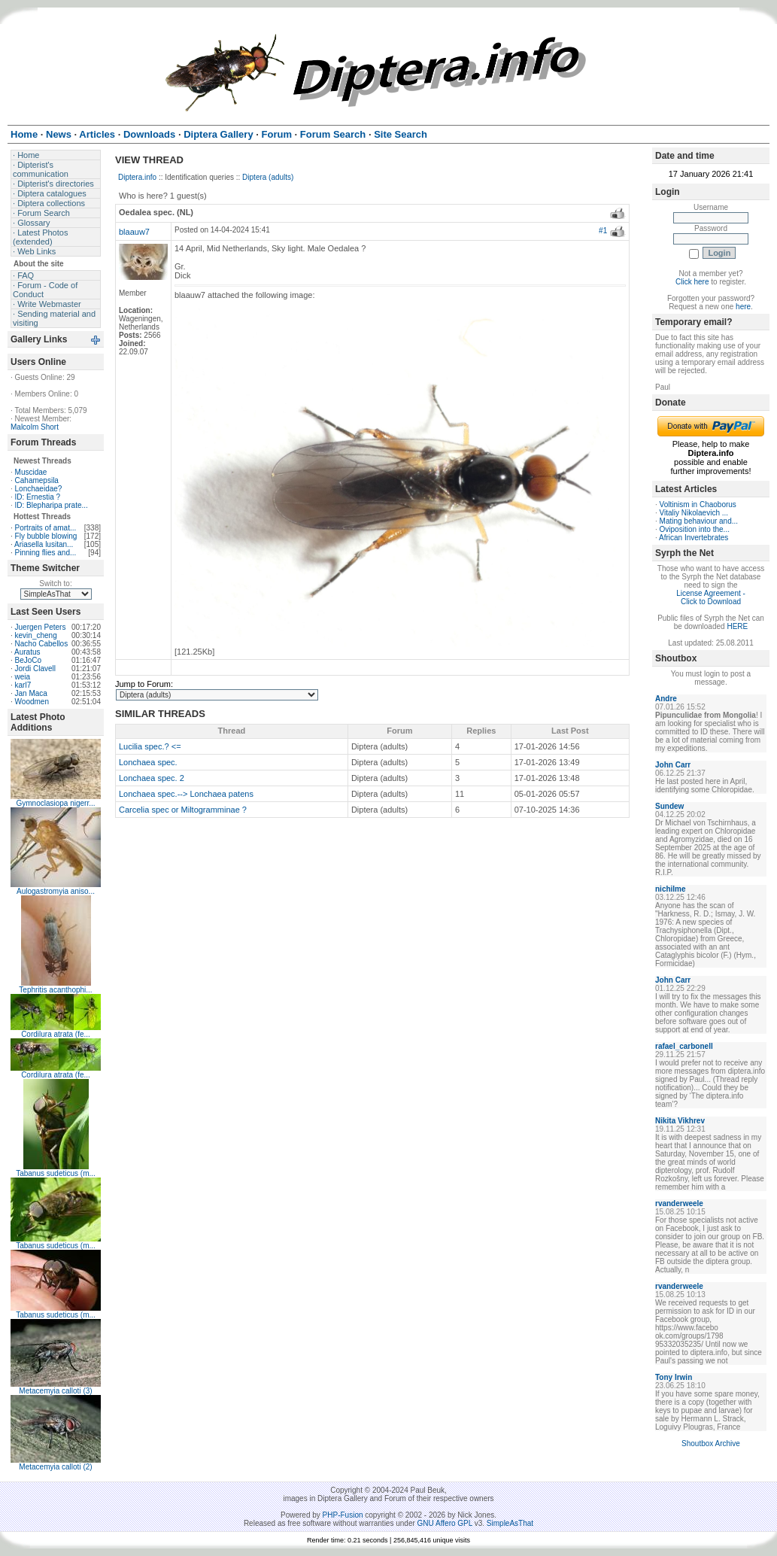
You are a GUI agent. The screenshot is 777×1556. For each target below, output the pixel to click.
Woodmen (32, 701)
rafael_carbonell (684, 1046)
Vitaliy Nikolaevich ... (694, 513)
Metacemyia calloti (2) (55, 1467)
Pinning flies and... (46, 553)
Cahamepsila (37, 480)
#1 (603, 230)
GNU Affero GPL (444, 1523)
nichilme (670, 889)
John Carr (672, 765)
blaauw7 (134, 231)
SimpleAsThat (510, 1523)
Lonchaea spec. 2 (151, 778)
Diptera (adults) (267, 177)
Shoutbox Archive (710, 1443)
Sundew (669, 806)
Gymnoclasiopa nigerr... (55, 803)
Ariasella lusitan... (43, 544)
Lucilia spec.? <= (150, 746)
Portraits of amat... (46, 528)
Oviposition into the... (695, 529)
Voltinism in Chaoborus (698, 504)
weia (23, 677)
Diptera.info (137, 177)
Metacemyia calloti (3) (55, 1391)
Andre (666, 698)
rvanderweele (679, 1203)
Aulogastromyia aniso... (56, 891)
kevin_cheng (36, 635)
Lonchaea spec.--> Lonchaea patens (186, 793)
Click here (692, 282)
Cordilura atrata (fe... (55, 1034)
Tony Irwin (673, 1377)
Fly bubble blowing (46, 536)
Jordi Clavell (35, 668)
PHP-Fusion (343, 1515)
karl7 (23, 685)
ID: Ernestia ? (38, 497)
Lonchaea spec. (148, 762)
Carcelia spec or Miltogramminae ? (183, 809)
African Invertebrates (693, 537)
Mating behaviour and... (699, 521)
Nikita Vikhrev (680, 1121)
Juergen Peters (40, 627)
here (743, 306)
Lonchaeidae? (38, 489)
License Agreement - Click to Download (710, 597)
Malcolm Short (35, 427)
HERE (737, 626)
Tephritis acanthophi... (55, 990)
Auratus (27, 652)
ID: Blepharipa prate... (51, 505)
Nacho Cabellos (41, 644)
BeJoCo (28, 660)
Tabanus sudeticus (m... (56, 1173)
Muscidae (31, 472)
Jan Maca (31, 693)
